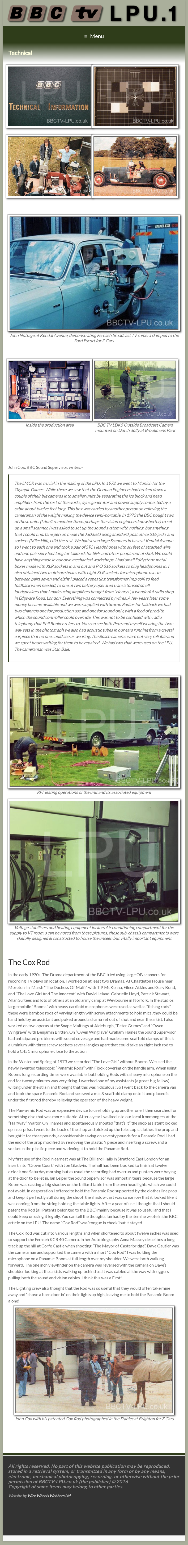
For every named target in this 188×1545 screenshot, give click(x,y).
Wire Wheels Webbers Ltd (48, 1495)
